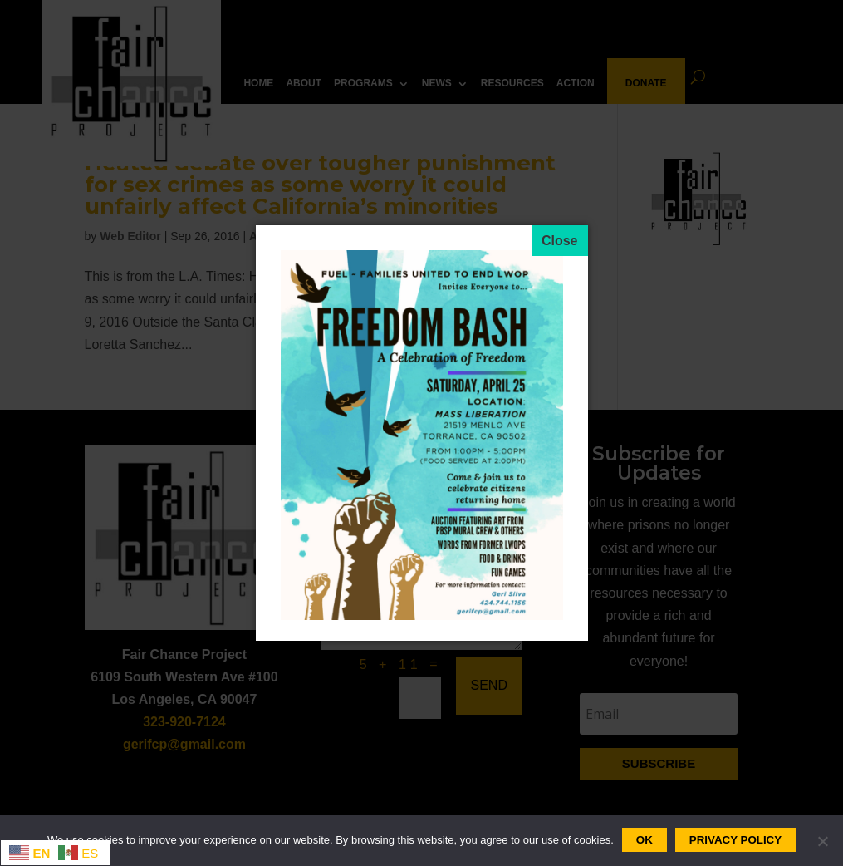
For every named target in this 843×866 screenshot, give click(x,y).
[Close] (560, 240)
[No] (822, 841)
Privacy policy (735, 840)
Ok (644, 840)
